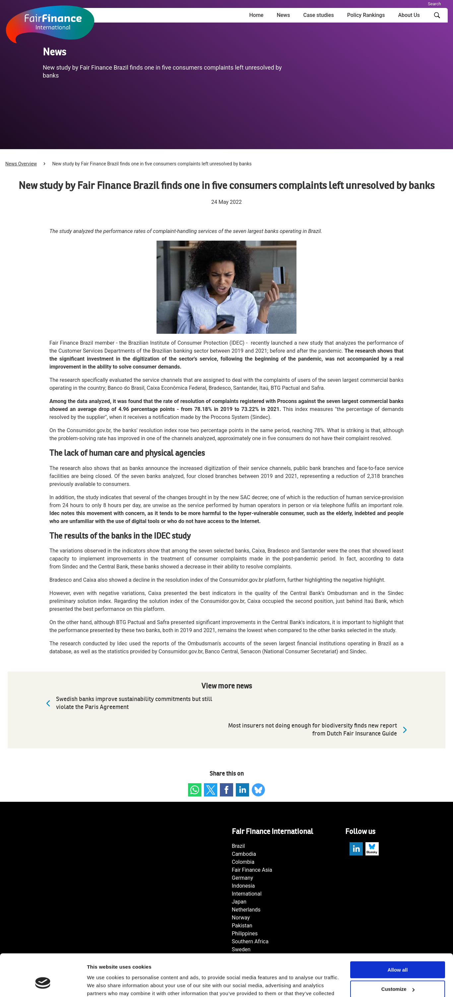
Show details (102, 984)
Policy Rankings (366, 15)
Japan (239, 902)
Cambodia (244, 854)
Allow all (398, 934)
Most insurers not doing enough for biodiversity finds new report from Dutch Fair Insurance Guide (319, 729)
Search (434, 3)
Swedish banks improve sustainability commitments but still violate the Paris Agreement (127, 703)
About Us (409, 15)
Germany (242, 878)
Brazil (238, 846)
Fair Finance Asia (252, 870)
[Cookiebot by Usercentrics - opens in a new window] (43, 984)
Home (256, 15)
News (283, 15)
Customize (398, 954)
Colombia (243, 862)
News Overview (21, 163)
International (247, 894)
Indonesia (243, 886)
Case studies (318, 15)
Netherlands (246, 910)
